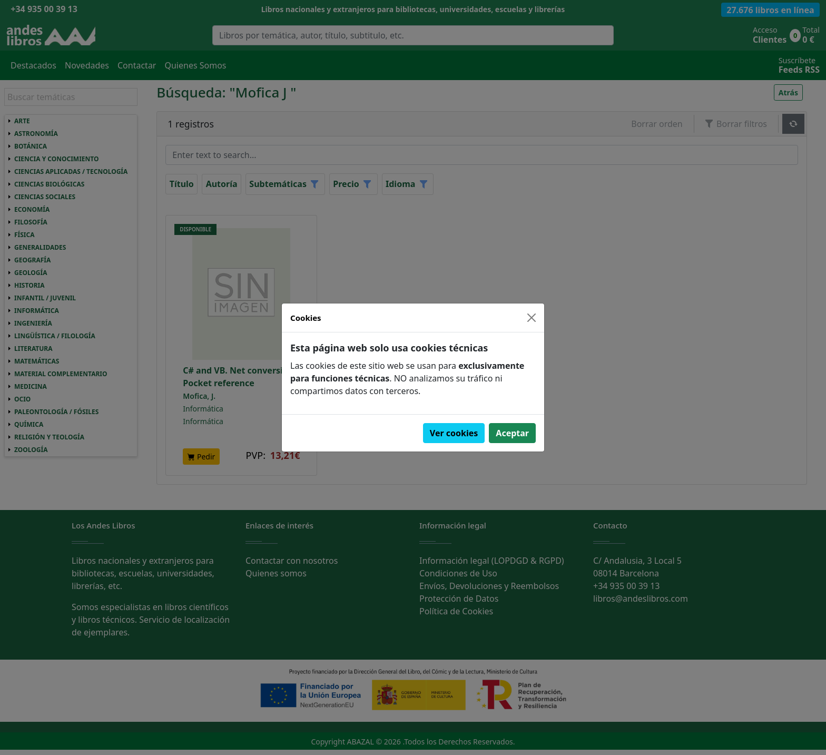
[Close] (531, 317)
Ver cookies (454, 433)
